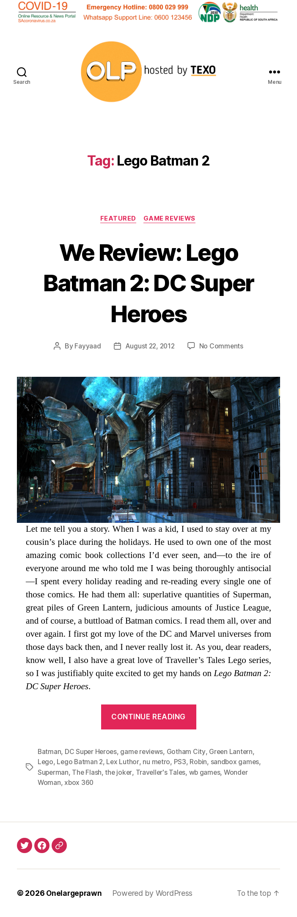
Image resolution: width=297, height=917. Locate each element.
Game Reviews (171, 219)
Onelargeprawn (75, 893)
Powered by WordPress (154, 893)
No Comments (222, 346)
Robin (200, 762)
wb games (208, 772)
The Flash (88, 772)
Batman (49, 752)
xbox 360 (80, 783)
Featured (117, 219)
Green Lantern (234, 752)
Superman (53, 772)
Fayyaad (87, 346)
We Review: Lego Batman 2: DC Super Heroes (148, 282)
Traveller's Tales (162, 772)
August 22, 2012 (150, 346)
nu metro (158, 762)
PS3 (182, 762)
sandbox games (237, 762)
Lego (46, 762)
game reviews (144, 752)
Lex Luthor (124, 762)
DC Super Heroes (92, 752)
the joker (120, 772)
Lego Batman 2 (80, 762)
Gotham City (189, 752)
